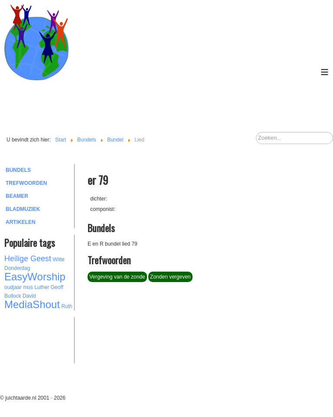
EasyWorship (34, 276)
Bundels (18, 170)
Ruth (66, 306)
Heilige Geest (27, 258)
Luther (41, 287)
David (29, 296)
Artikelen (21, 222)
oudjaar (13, 287)
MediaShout (32, 304)
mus (28, 287)
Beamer (17, 196)
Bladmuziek (23, 209)
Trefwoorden (26, 183)
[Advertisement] (52, 338)
